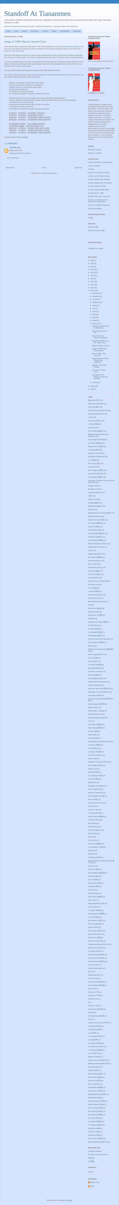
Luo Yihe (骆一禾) (94, 1053)
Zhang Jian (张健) (94, 1128)
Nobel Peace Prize (94, 598)
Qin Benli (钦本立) (94, 1067)
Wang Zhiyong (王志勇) (96, 1104)
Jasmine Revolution (95, 685)
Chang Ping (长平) (94, 975)
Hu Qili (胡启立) (93, 748)
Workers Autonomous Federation (99, 639)
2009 (92, 291)
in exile (90, 417)
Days (16, 31)
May (94, 314)
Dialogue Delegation (95, 506)
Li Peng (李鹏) (93, 424)
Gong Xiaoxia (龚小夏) (95, 1009)
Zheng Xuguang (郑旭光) (96, 961)
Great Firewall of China (96, 803)
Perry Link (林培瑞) (94, 924)
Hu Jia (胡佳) (92, 588)
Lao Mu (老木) (93, 907)
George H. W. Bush (94, 453)
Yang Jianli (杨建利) (95, 844)
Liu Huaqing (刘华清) (95, 1036)
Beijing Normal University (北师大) (99, 513)
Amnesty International (95, 968)
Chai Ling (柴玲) (93, 407)
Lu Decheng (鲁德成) (95, 1050)
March (94, 320)
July (94, 308)
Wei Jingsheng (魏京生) (96, 533)
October (95, 299)
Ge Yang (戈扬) (93, 738)
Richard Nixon (93, 833)
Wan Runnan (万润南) (95, 1091)
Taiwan (90, 550)
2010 (92, 288)
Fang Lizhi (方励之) (94, 421)
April (94, 317)
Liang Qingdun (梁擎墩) (96, 914)
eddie (92, 1186)
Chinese (91, 1172)
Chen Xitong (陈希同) (95, 728)
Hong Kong (92, 427)
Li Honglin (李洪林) (94, 910)
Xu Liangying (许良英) (95, 775)
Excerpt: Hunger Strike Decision (99, 179)
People (24, 31)
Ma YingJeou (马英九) (95, 920)
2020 (92, 260)
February (95, 323)
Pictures (45, 31)
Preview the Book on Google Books (100, 162)
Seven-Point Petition (95, 934)
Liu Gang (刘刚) (93, 450)
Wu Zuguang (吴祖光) (95, 1111)
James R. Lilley (93, 810)
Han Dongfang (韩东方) (96, 678)
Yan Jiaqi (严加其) (94, 574)
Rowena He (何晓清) (95, 1077)
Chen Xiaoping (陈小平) (96, 654)
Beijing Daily (92, 782)
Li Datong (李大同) (94, 813)
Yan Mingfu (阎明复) (95, 523)
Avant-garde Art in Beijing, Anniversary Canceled (99, 376)
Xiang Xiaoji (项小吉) (95, 554)
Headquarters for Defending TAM (99, 741)
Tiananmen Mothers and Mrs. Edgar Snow (100, 342)
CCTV (90, 721)
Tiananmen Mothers (95, 492)
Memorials (77, 31)
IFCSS (90, 1019)
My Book (91, 509)
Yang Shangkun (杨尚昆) (96, 704)
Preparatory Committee (96, 547)
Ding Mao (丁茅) (93, 992)
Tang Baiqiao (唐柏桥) (95, 1087)
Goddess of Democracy (96, 456)
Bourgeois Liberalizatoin (96, 786)
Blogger (69, 1200)
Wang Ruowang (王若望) (96, 1101)
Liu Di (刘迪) (92, 1033)
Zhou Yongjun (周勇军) (96, 470)
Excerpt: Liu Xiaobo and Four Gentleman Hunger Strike (98, 201)
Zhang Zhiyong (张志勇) (96, 954)
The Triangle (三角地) (95, 765)
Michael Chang (93, 827)
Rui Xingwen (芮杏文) (95, 931)
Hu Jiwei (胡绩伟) (94, 629)
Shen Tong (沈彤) (94, 463)
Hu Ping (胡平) (93, 661)
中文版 (90, 218)
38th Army (91, 854)
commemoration (93, 965)
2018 (92, 266)
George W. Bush (93, 1006)
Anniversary (92, 467)
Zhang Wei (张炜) (94, 1135)
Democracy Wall (93, 584)
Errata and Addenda (95, 208)
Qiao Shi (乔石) (93, 927)
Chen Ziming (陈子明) (95, 473)
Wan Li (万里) (92, 564)
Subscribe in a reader (96, 248)
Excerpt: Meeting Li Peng (96, 186)
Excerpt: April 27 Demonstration (99, 176)
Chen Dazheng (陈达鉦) (96, 982)
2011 (92, 285)
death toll (91, 646)
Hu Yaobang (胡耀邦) (95, 477)
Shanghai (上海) (93, 489)
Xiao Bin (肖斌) (93, 772)
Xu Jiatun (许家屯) (94, 1118)
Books (54, 31)
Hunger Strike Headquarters (97, 682)
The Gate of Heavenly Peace (98, 1154)
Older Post (78, 168)
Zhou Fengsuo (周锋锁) (96, 642)
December (96, 293)
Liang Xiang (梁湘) (94, 1029)
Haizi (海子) (92, 806)
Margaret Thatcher (94, 1057)
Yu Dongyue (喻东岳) (95, 1125)
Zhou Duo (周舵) (93, 527)
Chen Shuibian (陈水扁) (96, 985)
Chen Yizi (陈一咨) (94, 789)
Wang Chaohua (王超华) (96, 520)
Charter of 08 (92, 499)
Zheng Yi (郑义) (93, 707)
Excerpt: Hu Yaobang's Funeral (98, 172)
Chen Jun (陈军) (93, 869)
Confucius (91, 890)
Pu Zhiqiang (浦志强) (95, 632)
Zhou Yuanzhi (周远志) (96, 1138)
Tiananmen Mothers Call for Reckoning (100, 327)
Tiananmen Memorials (95, 941)
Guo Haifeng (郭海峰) (95, 540)
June (94, 311)
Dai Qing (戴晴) (93, 503)
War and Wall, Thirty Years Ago (99, 354)
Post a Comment (13, 158)
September (96, 302)
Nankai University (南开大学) (98, 1060)
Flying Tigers (92, 735)
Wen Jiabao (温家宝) (95, 636)
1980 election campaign (96, 711)
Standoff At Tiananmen (37, 13)
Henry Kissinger (93, 893)
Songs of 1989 (93, 227)
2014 (92, 276)
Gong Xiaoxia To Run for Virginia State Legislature (100, 360)
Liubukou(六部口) (94, 820)
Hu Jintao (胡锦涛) (94, 745)
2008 (92, 386)
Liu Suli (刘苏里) (93, 917)
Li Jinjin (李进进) (93, 591)
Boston (90, 971)
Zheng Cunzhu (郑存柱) (96, 958)
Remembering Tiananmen (97, 601)
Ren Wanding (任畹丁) (96, 1074)
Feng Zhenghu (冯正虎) (96, 796)
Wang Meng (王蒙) (94, 1097)
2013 (92, 278)
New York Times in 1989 (96, 230)
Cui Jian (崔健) (93, 731)
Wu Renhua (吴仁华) (95, 567)
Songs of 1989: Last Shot (100, 346)
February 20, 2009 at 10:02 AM (20, 153)
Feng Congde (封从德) (96, 439)
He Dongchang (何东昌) (96, 1016)
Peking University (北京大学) (98, 410)
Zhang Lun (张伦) (94, 1132)
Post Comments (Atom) (49, 173)
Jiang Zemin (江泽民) (95, 615)
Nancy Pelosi (92, 758)
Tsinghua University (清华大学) (98, 944)
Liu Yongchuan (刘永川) (96, 1046)
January (95, 382)
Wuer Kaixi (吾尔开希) (95, 404)
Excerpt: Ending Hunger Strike (98, 189)
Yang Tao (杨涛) (93, 779)
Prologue (91, 169)
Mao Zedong (92, 823)
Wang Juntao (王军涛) (95, 446)
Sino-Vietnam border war (72, 46)
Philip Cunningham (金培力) (97, 544)
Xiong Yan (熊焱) (94, 571)
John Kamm (92, 900)
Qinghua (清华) (93, 1070)
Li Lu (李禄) (92, 460)
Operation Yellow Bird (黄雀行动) (99, 688)
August (95, 305)
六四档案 (91, 1161)
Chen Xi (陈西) (93, 879)
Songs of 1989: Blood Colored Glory (99, 349)
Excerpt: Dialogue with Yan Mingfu (100, 183)
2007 (92, 389)
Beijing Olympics (93, 612)
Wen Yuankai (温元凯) (95, 1108)
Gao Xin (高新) (93, 658)
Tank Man (91, 618)
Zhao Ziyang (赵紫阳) (95, 431)
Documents (34, 31)
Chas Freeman (93, 978)
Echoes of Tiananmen (95, 793)
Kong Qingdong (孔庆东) (96, 903)
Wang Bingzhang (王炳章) (97, 1094)
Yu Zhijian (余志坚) (94, 951)
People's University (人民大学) (98, 762)
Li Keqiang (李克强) (95, 1026)
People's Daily (93, 486)
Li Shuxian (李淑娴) (94, 665)
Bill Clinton (91, 866)
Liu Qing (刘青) (93, 1040)
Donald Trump (93, 999)
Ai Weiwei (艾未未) (94, 857)
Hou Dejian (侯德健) (95, 557)
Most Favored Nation (95, 755)
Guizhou (91, 1012)
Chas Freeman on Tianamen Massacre (100, 337)
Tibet (89, 605)
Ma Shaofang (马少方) (95, 595)
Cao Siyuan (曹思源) (95, 724)
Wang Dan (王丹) (94, 400)
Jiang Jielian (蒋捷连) (95, 897)
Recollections (65, 31)
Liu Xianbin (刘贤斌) (95, 1043)
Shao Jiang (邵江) (94, 1084)
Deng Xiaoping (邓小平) (96, 414)
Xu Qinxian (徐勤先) (95, 1121)
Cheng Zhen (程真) (94, 883)
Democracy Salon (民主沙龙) (98, 581)
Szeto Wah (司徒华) (95, 695)
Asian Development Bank (96, 718)
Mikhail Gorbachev (94, 516)
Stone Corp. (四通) (94, 937)
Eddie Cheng (94, 1182)
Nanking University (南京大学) (98, 1063)
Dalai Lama (92, 988)
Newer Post (10, 168)
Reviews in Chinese (95, 153)
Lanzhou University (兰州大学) (98, 1023)
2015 (92, 272)
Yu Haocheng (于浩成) (95, 847)
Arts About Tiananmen (95, 671)
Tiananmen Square (94, 561)
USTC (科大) (92, 840)
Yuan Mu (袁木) (93, 578)
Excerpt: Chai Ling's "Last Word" (99, 196)
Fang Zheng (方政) (94, 530)
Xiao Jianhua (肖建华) (95, 1115)
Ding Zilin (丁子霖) (94, 995)
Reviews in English (94, 150)
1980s (90, 496)
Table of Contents (94, 166)
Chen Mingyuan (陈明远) (96, 873)
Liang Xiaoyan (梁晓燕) (96, 816)
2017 (92, 269)
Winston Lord (92, 769)
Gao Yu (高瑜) (93, 799)
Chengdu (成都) (93, 886)
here (38, 77)
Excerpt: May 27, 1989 (96, 193)
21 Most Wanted (93, 625)
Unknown (13, 147)
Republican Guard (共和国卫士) (99, 692)
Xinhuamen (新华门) (95, 537)
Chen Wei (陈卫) (93, 876)
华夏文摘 (91, 1158)
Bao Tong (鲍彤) (93, 675)
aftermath (91, 850)
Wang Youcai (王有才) (95, 948)
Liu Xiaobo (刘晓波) (95, 443)
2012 (92, 281)
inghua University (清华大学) (98, 1142)
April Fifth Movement (95, 714)
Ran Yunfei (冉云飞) (95, 830)
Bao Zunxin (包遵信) (95, 608)
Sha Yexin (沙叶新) (94, 1080)
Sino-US (91, 837)
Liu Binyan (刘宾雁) (94, 752)
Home (8, 31)
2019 (92, 263)
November (96, 296)
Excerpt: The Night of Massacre (99, 205)
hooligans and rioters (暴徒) (97, 622)
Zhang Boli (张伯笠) (95, 668)
